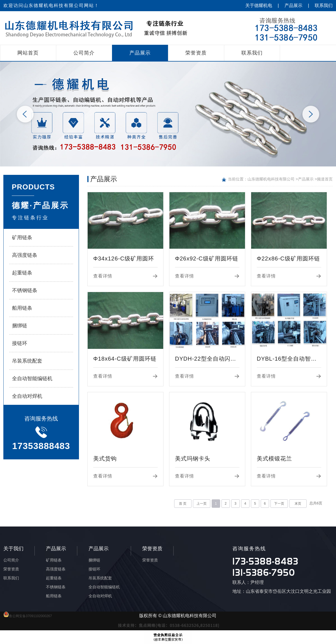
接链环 (19, 343)
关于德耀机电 (258, 5)
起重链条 (22, 273)
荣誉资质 (196, 53)
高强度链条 (24, 255)
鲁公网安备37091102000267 (27, 616)
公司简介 (84, 53)
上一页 (202, 504)
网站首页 (28, 53)
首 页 (182, 504)
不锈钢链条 (24, 290)
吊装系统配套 (27, 361)
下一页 (279, 504)
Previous (25, 114)
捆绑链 (19, 325)
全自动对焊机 (27, 396)
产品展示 (293, 5)
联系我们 (324, 5)
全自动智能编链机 (32, 378)
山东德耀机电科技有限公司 (271, 179)
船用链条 (22, 308)
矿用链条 (22, 237)
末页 (298, 504)
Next (310, 114)
